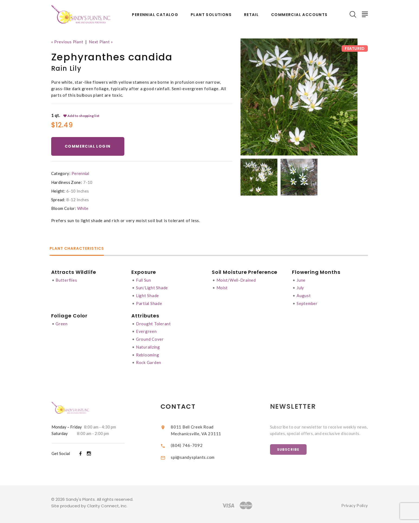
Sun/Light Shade (152, 287)
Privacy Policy (354, 503)
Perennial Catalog (155, 14)
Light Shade (147, 295)
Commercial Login (88, 146)
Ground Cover (150, 337)
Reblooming (148, 352)
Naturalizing (148, 345)
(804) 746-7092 (192, 442)
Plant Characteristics (78, 248)
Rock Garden (148, 360)
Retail (251, 14)
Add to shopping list (81, 115)
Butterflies (66, 279)
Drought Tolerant (153, 322)
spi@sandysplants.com (198, 454)
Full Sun (144, 279)
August (304, 295)
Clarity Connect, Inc (106, 503)
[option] (299, 96)
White (83, 208)
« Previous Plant (67, 41)
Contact (183, 404)
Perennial (81, 173)
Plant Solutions (211, 14)
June (301, 279)
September (307, 302)
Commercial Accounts (299, 14)
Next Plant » (101, 41)
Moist (223, 287)
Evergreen (146, 330)
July (301, 287)
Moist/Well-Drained (237, 279)
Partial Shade (149, 302)
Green (62, 322)
